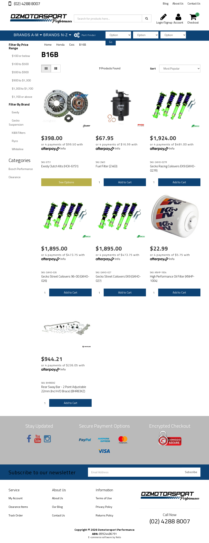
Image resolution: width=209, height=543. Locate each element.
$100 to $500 (20, 64)
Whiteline (17, 149)
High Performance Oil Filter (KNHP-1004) (172, 278)
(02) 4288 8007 (26, 3)
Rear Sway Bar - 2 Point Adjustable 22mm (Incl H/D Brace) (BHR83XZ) (63, 388)
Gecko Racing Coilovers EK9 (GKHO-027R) (173, 168)
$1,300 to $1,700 (22, 88)
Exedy (15, 112)
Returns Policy (104, 515)
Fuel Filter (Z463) (106, 166)
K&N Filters (19, 132)
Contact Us (194, 3)
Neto (118, 537)
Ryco (15, 141)
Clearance (15, 177)
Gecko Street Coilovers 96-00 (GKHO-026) (65, 278)
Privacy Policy (104, 507)
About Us (177, 3)
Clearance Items (18, 507)
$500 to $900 (20, 72)
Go (110, 42)
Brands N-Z (57, 35)
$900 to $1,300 (21, 80)
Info (63, 148)
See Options (66, 182)
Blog (165, 3)
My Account (15, 498)
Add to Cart (124, 182)
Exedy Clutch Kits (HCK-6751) (59, 166)
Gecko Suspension (16, 122)
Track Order (16, 515)
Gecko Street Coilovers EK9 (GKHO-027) (118, 278)
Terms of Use (104, 498)
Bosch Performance (21, 169)
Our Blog (57, 507)
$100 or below (21, 56)
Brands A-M (27, 35)
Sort (153, 68)
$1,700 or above (22, 96)
